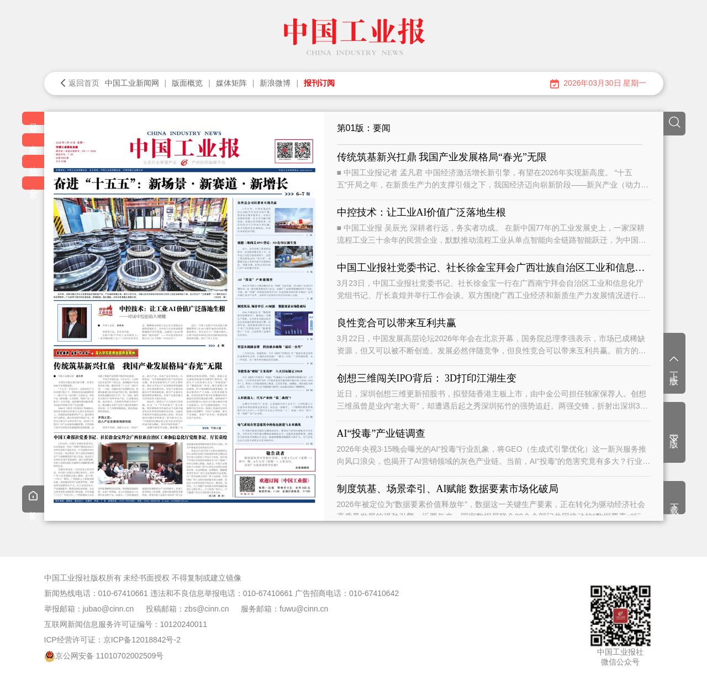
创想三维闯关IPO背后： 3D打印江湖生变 (427, 378)
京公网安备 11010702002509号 (109, 655)
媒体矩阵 (231, 83)
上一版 (674, 364)
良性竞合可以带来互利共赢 (396, 322)
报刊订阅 (319, 83)
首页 (33, 500)
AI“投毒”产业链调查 (381, 433)
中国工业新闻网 (132, 83)
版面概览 (187, 83)
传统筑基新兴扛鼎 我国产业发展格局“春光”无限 (442, 157)
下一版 (674, 435)
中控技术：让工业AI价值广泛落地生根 (421, 212)
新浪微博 (275, 83)
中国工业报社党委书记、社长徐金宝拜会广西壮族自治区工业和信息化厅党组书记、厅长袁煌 (494, 267)
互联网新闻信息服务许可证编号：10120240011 (126, 624)
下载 (674, 499)
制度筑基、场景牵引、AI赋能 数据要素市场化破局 (448, 488)
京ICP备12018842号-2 (142, 639)
